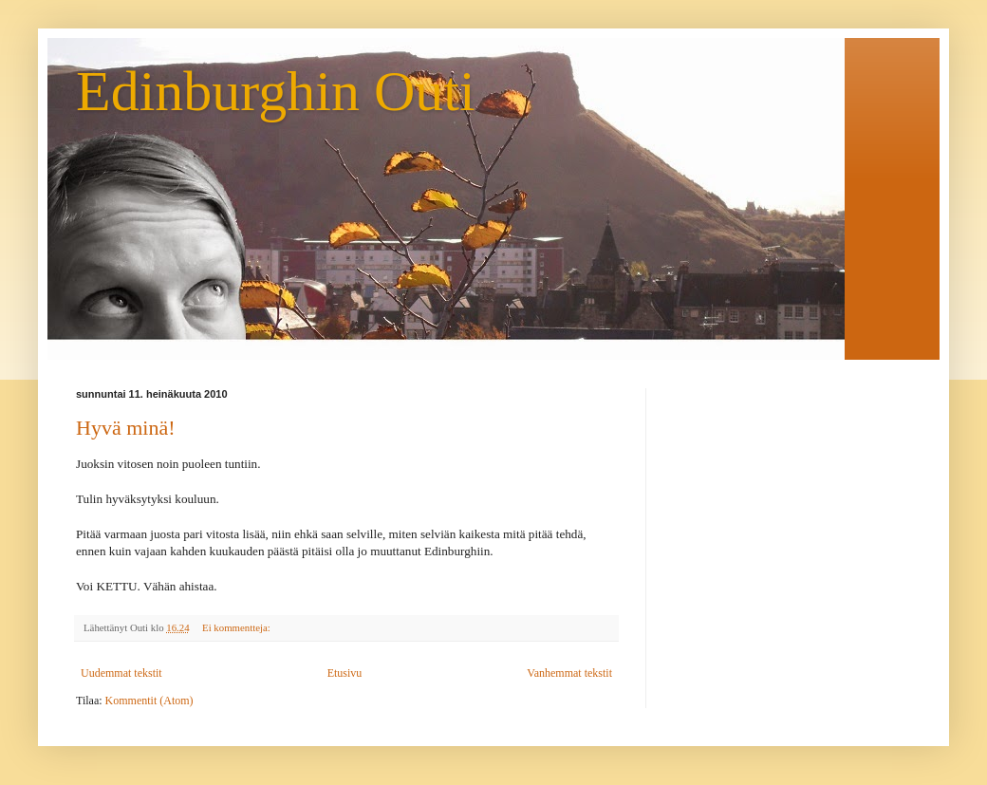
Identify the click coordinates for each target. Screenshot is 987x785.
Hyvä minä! (125, 427)
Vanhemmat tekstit (569, 673)
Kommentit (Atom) (149, 700)
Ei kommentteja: (237, 627)
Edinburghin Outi (275, 91)
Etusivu (345, 673)
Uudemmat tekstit (121, 673)
